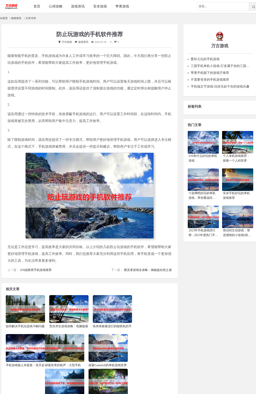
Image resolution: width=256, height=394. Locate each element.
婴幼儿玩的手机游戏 (205, 58)
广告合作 (151, 380)
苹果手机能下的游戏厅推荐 (210, 72)
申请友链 (136, 380)
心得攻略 (56, 6)
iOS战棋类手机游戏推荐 (35, 269)
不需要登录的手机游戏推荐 (210, 78)
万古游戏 (65, 41)
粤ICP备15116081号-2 (134, 387)
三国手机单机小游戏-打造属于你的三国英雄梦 (223, 65)
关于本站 (105, 380)
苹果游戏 (122, 6)
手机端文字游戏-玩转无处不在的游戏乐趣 (220, 85)
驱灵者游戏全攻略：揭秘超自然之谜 (149, 269)
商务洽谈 (166, 380)
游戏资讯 (16, 18)
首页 (5, 18)
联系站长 (90, 380)
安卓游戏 (100, 6)
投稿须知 (120, 380)
